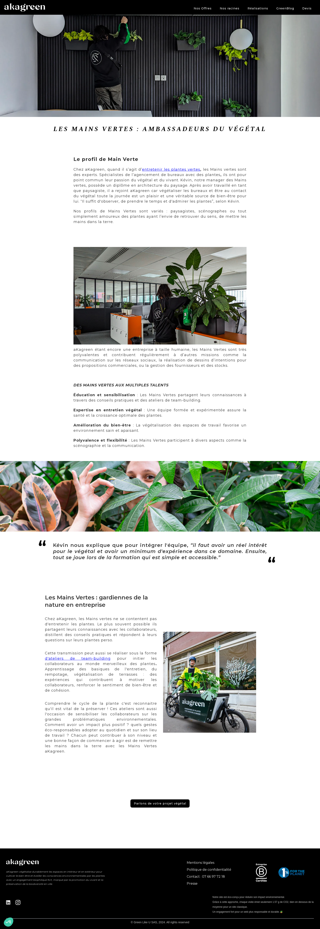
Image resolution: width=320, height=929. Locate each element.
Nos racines (229, 8)
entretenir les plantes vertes (171, 169)
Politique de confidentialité (209, 869)
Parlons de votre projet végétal (160, 803)
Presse (192, 883)
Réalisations (258, 8)
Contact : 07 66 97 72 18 (206, 876)
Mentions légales (200, 862)
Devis (307, 8)
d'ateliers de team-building (78, 658)
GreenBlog (285, 8)
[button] (203, 8)
